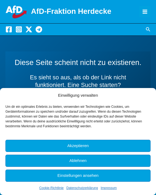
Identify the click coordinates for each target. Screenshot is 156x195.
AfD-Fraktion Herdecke (71, 11)
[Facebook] (8, 29)
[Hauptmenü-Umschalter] (145, 11)
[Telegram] (38, 29)
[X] (28, 29)
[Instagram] (18, 29)
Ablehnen (77, 160)
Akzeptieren (78, 145)
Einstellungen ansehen (78, 175)
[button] (148, 29)
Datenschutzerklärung (82, 188)
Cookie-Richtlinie (51, 188)
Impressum (109, 188)
